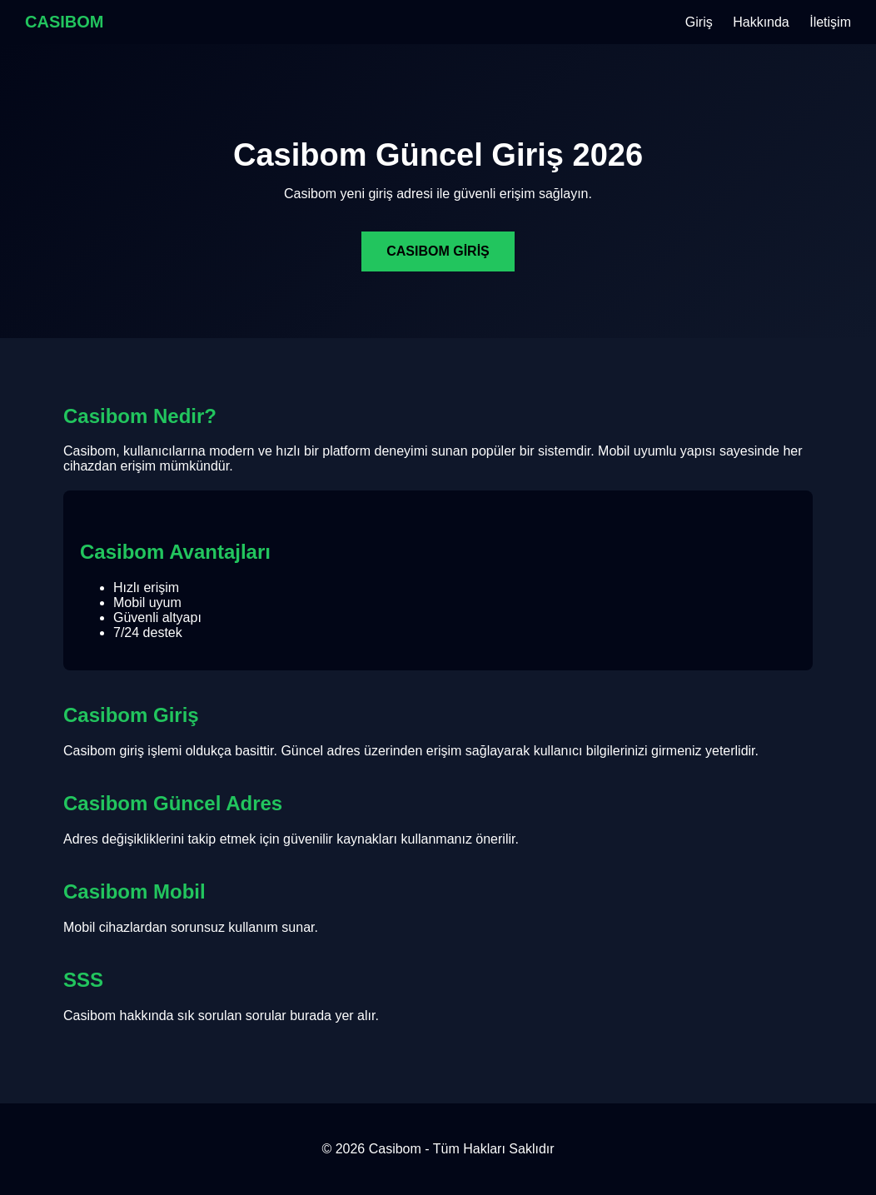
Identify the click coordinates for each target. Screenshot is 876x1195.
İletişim (830, 22)
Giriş (699, 22)
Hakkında (761, 22)
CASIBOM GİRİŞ (438, 251)
